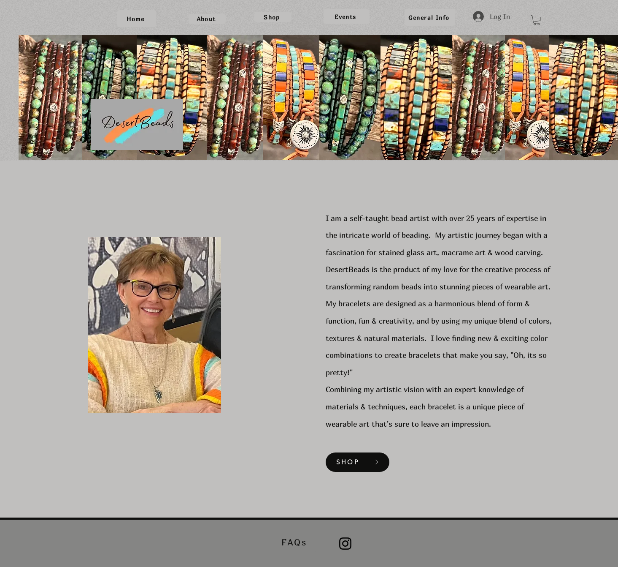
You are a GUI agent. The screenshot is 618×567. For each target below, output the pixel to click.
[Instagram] (345, 543)
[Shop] (272, 17)
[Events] (347, 16)
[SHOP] (357, 462)
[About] (207, 19)
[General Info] (430, 17)
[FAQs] (295, 542)
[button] (536, 20)
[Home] (136, 18)
